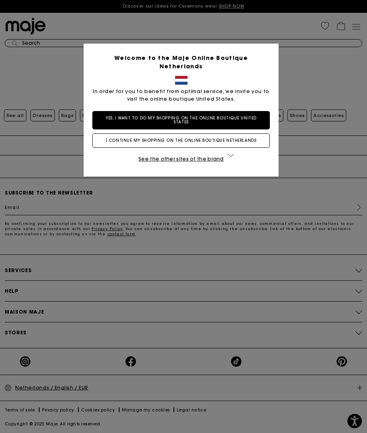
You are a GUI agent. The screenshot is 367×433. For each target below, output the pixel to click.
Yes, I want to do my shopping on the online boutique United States (183, 120)
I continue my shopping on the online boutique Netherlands (183, 140)
